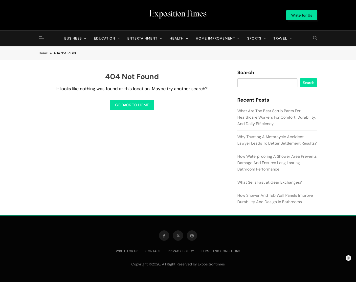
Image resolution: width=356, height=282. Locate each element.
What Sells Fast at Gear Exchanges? (269, 182)
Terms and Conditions (220, 251)
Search (245, 73)
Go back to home (132, 105)
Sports (254, 38)
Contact (153, 251)
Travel (280, 38)
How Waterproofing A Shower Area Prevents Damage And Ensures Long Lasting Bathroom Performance (277, 163)
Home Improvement (215, 38)
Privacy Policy (181, 251)
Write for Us (127, 251)
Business (73, 38)
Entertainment (142, 38)
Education (104, 38)
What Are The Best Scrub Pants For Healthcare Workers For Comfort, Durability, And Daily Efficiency (276, 117)
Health (177, 38)
